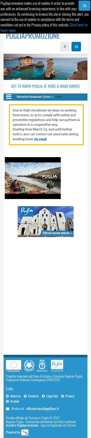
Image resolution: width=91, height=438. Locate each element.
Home (59, 96)
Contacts (31, 395)
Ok (84, 5)
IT (65, 46)
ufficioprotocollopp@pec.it (42, 408)
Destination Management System (34, 96)
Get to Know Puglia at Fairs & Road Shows (45, 86)
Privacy (67, 395)
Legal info (50, 395)
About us (13, 395)
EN (76, 46)
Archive (12, 401)
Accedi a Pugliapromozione (22, 425)
